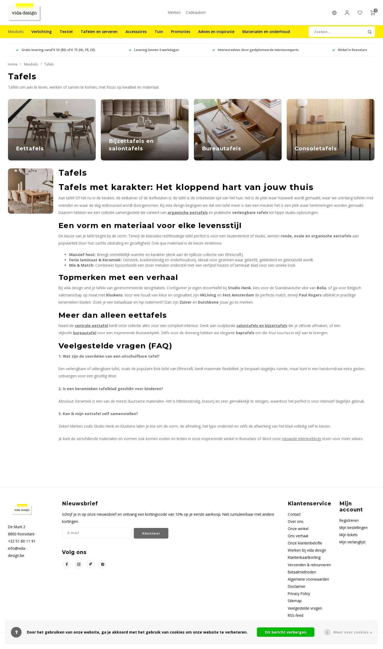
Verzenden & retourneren (309, 568)
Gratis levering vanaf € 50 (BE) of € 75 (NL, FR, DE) (55, 54)
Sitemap (295, 604)
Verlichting (41, 35)
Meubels (15, 35)
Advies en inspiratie (216, 35)
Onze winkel (298, 532)
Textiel (66, 35)
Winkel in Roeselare (349, 54)
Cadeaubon (196, 14)
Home (13, 68)
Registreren (349, 524)
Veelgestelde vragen (305, 612)
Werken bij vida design (307, 554)
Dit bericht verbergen (285, 632)
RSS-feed (295, 619)
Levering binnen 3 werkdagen (154, 54)
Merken (174, 14)
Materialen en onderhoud (266, 35)
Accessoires (136, 35)
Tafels (49, 68)
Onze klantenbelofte (305, 547)
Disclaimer (296, 590)
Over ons (295, 525)
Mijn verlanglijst (352, 545)
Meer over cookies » (352, 632)
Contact (294, 518)
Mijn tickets (348, 538)
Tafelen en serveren (99, 35)
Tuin (159, 35)
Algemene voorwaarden (308, 583)
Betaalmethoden (302, 575)
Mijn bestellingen (353, 531)
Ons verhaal (298, 539)
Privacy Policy (299, 597)
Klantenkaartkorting (304, 561)
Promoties (180, 35)
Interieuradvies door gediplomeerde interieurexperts (255, 54)
